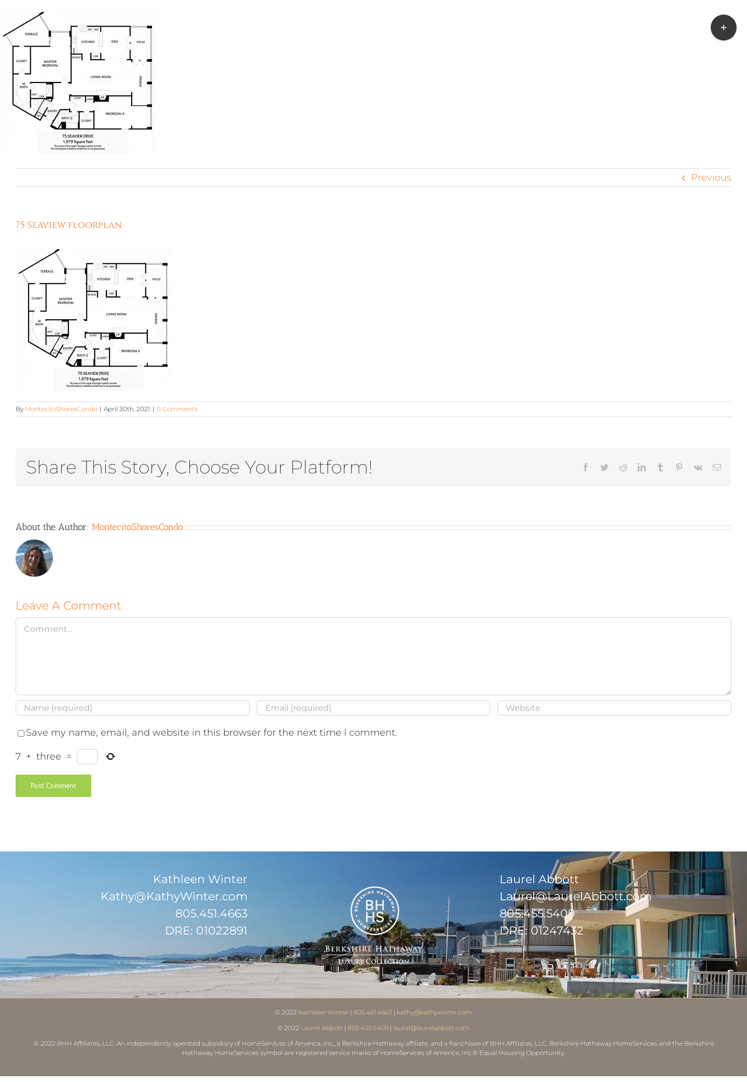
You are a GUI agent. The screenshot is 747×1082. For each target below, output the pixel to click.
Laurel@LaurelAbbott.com (576, 896)
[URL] (614, 707)
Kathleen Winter (323, 1012)
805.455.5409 (537, 914)
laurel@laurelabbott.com (431, 1028)
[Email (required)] (374, 707)
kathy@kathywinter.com (434, 1012)
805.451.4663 (211, 914)
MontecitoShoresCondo (61, 409)
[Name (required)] (133, 707)
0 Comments (177, 409)
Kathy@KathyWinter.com (174, 896)
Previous (711, 177)
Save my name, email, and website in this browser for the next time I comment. (211, 732)
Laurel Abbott (322, 1028)
